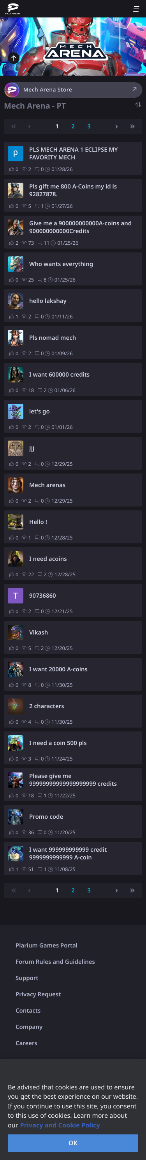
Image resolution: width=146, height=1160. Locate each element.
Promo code (46, 817)
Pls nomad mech (52, 338)
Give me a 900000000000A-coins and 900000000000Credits (80, 227)
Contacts (28, 1011)
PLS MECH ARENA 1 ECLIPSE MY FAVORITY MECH (73, 153)
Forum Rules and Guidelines (55, 962)
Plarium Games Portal (46, 945)
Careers (26, 1043)
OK (73, 1143)
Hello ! (38, 522)
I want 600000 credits (59, 375)
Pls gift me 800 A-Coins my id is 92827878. (73, 190)
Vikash (38, 632)
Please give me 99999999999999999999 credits (73, 780)
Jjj (31, 448)
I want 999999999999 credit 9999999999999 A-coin (68, 853)
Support (27, 978)
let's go (39, 411)
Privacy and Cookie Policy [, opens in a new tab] (60, 1125)
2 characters (46, 706)
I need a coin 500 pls (58, 743)
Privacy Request (38, 994)
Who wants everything (61, 264)
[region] (73, 1109)
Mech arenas (47, 485)
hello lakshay (48, 301)
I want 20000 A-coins (58, 669)
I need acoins (48, 559)
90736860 (42, 596)
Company (29, 1027)
